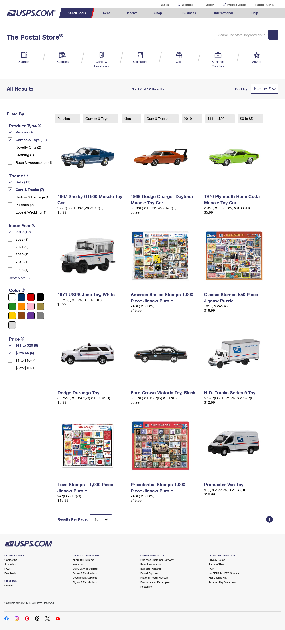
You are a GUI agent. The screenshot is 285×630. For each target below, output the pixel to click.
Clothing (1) (25, 155)
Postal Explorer (149, 573)
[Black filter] (40, 297)
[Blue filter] (21, 297)
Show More (17, 278)
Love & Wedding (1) (31, 212)
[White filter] (12, 297)
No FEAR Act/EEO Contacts (224, 573)
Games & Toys (97, 118)
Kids (128, 118)
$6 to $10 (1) (25, 368)
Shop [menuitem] (158, 13)
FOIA (211, 568)
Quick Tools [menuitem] (77, 13)
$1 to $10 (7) (25, 360)
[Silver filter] (12, 325)
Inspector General (150, 568)
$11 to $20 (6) (27, 345)
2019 (188, 118)
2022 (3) (22, 239)
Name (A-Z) (262, 89)
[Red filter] (31, 297)
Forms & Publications (85, 573)
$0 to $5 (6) (25, 353)
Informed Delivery (236, 4)
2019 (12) (23, 232)
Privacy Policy (217, 559)
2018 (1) (22, 262)
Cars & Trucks (158, 118)
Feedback (10, 573)
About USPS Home (83, 559)
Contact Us (10, 559)
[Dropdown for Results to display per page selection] (101, 519)
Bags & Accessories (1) (34, 162)
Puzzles (64, 118)
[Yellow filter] (12, 315)
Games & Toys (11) (31, 139)
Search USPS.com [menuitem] (274, 13)
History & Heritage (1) (32, 197)
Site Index (10, 564)
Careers (8, 585)
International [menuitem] (223, 13)
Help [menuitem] (254, 13)
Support (210, 4)
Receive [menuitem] (131, 13)
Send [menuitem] (107, 13)
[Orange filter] (21, 306)
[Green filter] (12, 306)
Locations (187, 4)
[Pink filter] (31, 306)
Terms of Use (216, 564)
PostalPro (146, 586)
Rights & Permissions (85, 582)
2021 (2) (22, 247)
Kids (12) (23, 182)
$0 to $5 (247, 118)
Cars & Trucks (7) (30, 189)
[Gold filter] (40, 306)
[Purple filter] (31, 315)
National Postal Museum (154, 577)
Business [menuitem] (189, 13)
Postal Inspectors (150, 564)
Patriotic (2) (25, 204)
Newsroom (79, 564)
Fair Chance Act (218, 577)
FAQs (7, 568)
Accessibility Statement (222, 582)
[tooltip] (39, 125)
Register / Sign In (264, 4)
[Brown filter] (21, 315)
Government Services (85, 577)
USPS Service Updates (86, 568)
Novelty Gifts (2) (28, 147)
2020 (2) (22, 254)
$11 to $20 (216, 118)
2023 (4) (22, 269)
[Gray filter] (40, 315)
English (160, 4)
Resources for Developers (155, 582)
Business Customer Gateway (157, 559)
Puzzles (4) (25, 132)
